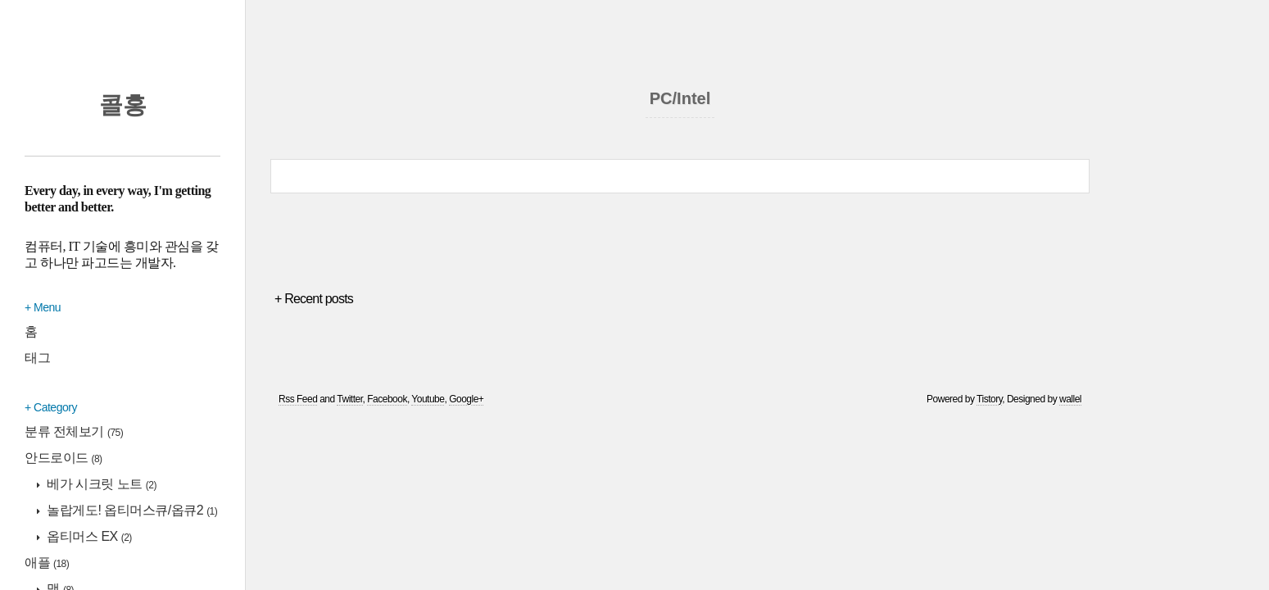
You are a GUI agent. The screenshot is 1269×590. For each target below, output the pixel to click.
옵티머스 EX (88, 536)
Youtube (427, 399)
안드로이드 (63, 458)
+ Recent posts (313, 299)
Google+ (466, 399)
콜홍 (123, 105)
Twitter (349, 399)
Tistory (989, 399)
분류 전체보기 (74, 431)
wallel (1070, 399)
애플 (47, 563)
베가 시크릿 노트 (100, 484)
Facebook (387, 399)
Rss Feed (298, 399)
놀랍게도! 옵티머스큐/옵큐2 (131, 510)
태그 (37, 358)
